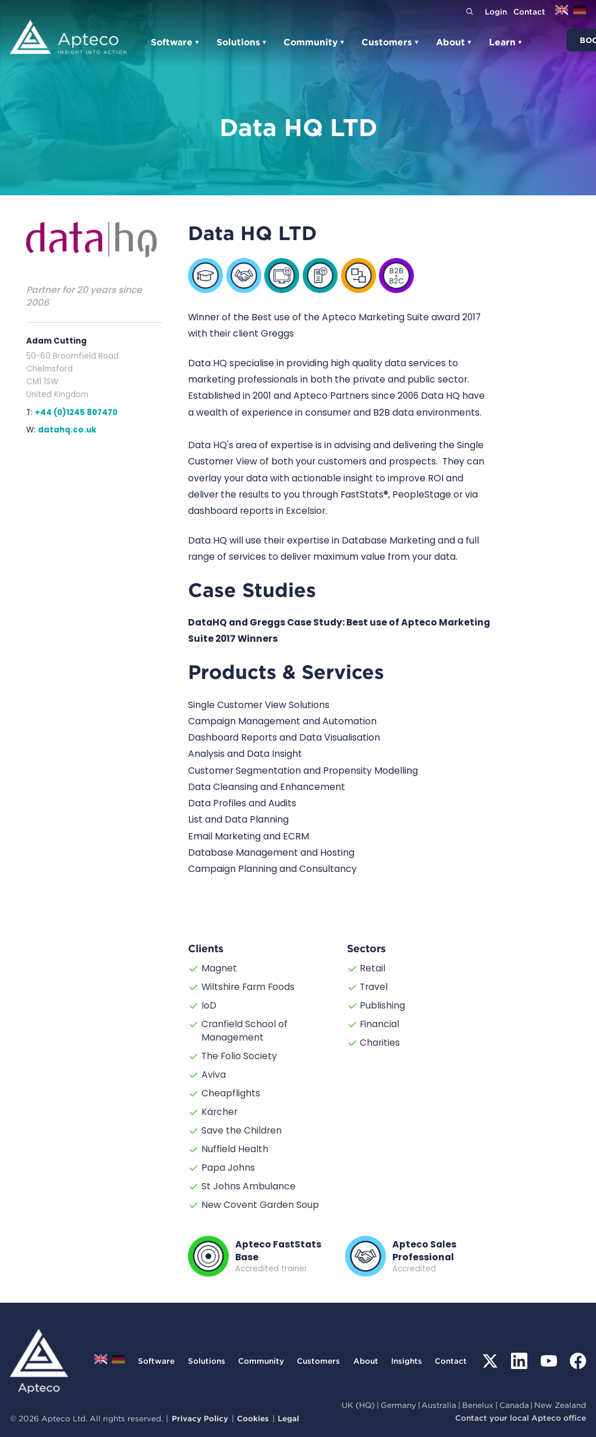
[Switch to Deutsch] (579, 14)
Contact (529, 11)
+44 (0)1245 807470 (76, 412)
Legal (288, 1418)
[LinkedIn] (519, 1361)
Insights (406, 1360)
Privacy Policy (200, 1418)
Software (175, 42)
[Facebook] (578, 1361)
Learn (506, 42)
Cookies (253, 1418)
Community (314, 42)
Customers (390, 42)
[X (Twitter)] (490, 1361)
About (454, 42)
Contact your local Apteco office (520, 1417)
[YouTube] (549, 1361)
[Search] (469, 11)
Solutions (242, 42)
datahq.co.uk (67, 429)
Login (496, 11)
